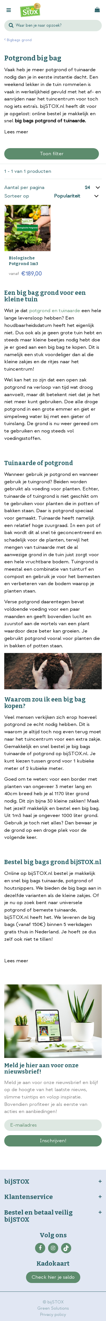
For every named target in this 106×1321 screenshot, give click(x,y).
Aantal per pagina (24, 187)
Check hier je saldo (53, 1277)
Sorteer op (16, 196)
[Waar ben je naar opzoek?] (53, 25)
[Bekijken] (97, 9)
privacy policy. (71, 1150)
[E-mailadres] (53, 1125)
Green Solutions (53, 1308)
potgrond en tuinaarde (54, 311)
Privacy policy (53, 1314)
